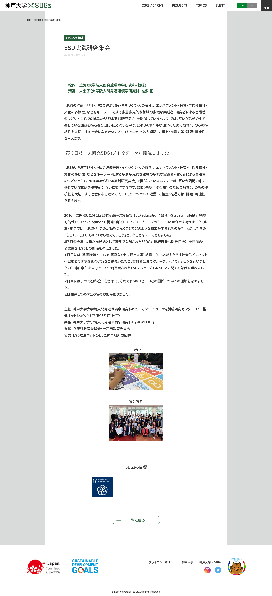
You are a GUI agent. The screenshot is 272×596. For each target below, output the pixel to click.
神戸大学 (187, 562)
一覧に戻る (136, 520)
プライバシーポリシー (162, 562)
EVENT (220, 5)
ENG (252, 5)
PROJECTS (179, 5)
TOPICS (201, 5)
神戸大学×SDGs (210, 562)
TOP (29, 19)
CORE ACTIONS (152, 5)
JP (242, 5)
